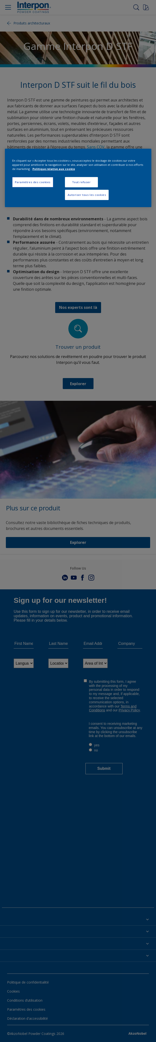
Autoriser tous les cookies (87, 195)
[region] (78, 178)
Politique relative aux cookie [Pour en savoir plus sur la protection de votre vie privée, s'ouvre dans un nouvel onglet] (53, 169)
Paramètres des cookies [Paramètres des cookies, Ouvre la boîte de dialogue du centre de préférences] (33, 182)
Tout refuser (81, 182)
